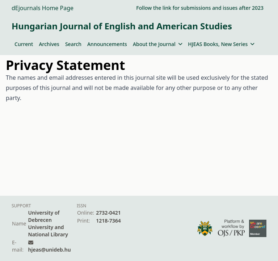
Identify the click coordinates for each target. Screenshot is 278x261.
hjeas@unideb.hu (49, 249)
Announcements (107, 44)
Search (73, 44)
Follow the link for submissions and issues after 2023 (200, 7)
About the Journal (157, 44)
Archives (49, 44)
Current (23, 44)
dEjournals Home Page (42, 8)
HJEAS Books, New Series (221, 44)
